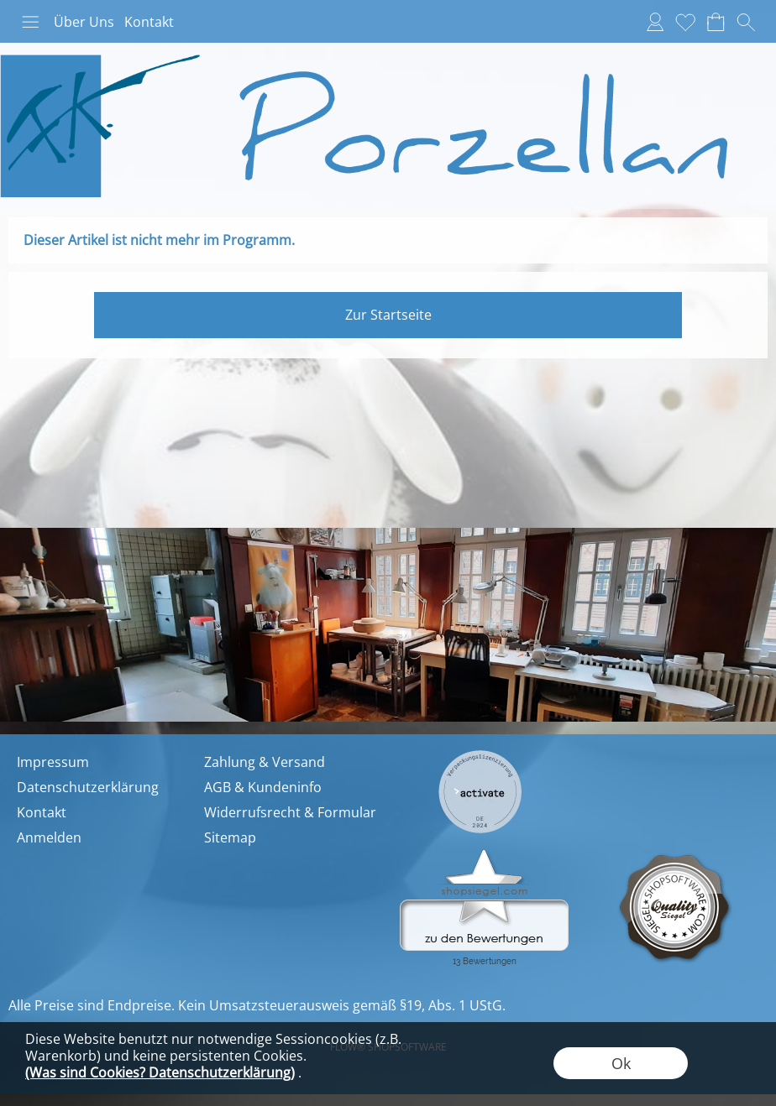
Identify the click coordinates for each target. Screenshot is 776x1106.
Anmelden (49, 837)
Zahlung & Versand (264, 762)
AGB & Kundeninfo (263, 787)
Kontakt (149, 22)
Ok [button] (621, 1063)
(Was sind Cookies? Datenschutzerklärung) (160, 1072)
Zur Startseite (388, 314)
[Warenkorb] (715, 22)
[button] (30, 22)
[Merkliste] (685, 22)
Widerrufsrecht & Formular (290, 812)
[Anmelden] (655, 22)
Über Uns (84, 22)
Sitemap (230, 837)
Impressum (53, 762)
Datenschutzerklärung (88, 787)
